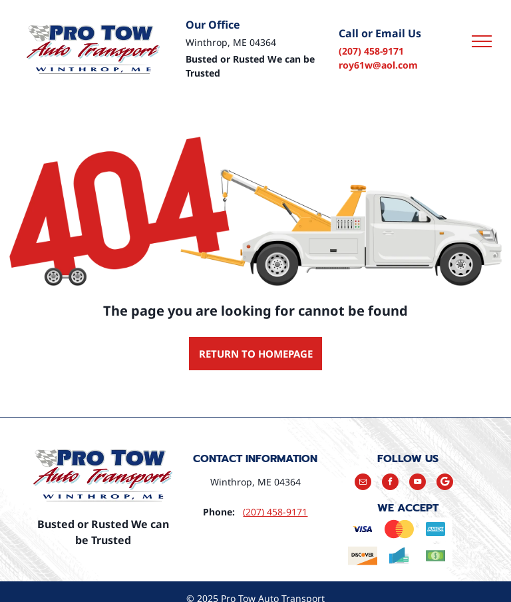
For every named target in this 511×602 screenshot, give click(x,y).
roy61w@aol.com (378, 65)
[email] (363, 483)
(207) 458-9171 (371, 51)
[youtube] (417, 483)
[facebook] (390, 483)
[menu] (481, 41)
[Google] (444, 483)
